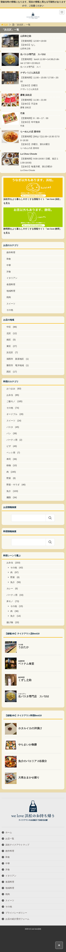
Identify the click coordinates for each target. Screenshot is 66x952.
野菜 (9, 478)
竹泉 (22, 113)
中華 (9, 265)
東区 (9, 346)
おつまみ (11, 388)
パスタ (10, 427)
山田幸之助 (25, 36)
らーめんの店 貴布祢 (30, 131)
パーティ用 (12, 440)
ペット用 (11, 452)
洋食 (9, 271)
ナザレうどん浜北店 (30, 72)
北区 (9, 333)
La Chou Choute (28, 154)
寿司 (9, 459)
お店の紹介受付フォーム (17, 919)
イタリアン (12, 278)
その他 (10, 310)
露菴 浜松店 (26, 95)
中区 (9, 327)
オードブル (12, 414)
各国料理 (11, 284)
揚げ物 (10, 622)
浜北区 (10, 352)
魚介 (9, 491)
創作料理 (11, 252)
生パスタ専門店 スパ (30, 67)
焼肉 (9, 297)
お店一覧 (9, 838)
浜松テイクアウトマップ (17, 845)
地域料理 (11, 291)
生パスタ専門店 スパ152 (33, 54)
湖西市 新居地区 (15, 359)
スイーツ (11, 303)
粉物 (9, 465)
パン (9, 433)
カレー (10, 588)
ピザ (9, 446)
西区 (9, 371)
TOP (4, 24)
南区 (9, 339)
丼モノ (10, 601)
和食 (9, 259)
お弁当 (10, 395)
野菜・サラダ (13, 484)
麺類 (9, 497)
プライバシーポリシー (16, 913)
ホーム (8, 832)
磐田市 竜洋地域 (15, 365)
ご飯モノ (11, 401)
